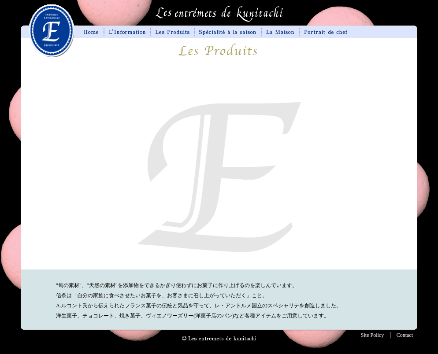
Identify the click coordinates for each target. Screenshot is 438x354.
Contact (405, 335)
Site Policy (372, 335)
